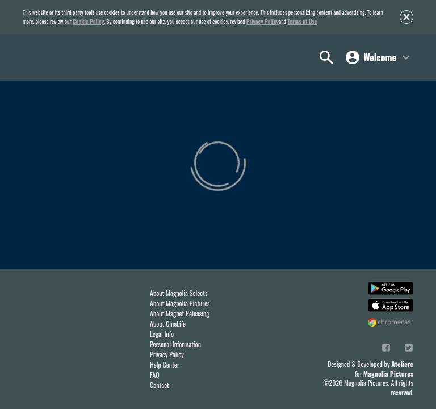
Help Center (164, 364)
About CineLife (168, 323)
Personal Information (175, 344)
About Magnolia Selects (178, 293)
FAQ (155, 374)
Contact (159, 385)
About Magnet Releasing (179, 313)
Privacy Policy (262, 21)
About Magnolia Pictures (180, 303)
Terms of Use (302, 21)
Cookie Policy (88, 21)
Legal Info (162, 334)
